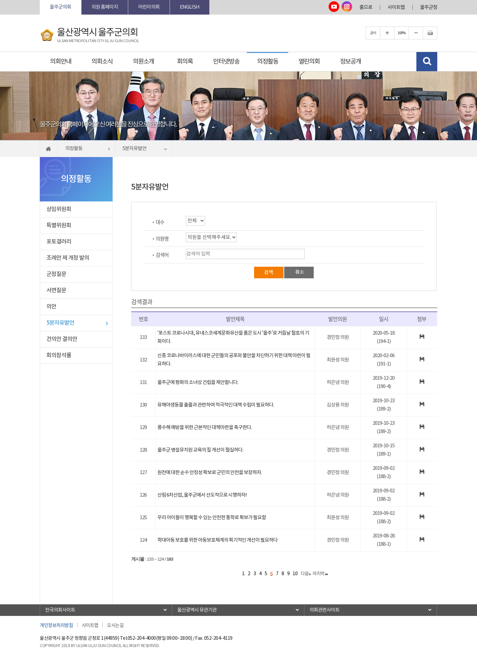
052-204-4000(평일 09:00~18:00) (160, 638)
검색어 (162, 254)
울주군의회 (60, 7)
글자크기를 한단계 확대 (387, 33)
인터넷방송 (226, 61)
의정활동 (267, 61)
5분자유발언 (60, 323)
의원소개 (143, 61)
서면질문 (56, 290)
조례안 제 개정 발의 (67, 258)
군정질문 (56, 274)
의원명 (162, 238)
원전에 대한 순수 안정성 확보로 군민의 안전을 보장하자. (209, 472)
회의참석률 (58, 355)
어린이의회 (149, 7)
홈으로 (365, 7)
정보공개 (350, 61)
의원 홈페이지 (104, 7)
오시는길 (115, 625)
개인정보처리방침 (56, 625)
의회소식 (102, 61)
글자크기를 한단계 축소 (416, 33)
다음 (305, 573)
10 (295, 573)
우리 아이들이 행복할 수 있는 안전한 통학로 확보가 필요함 (211, 517)
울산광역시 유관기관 (197, 610)
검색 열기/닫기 (426, 61)
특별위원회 (58, 225)
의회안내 (60, 61)
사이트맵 (396, 7)
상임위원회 (58, 209)
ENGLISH (189, 7)
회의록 (185, 61)
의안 (51, 306)
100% (401, 33)
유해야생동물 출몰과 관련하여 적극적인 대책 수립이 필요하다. (215, 405)
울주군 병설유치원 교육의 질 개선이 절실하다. (200, 450)
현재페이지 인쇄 (430, 33)
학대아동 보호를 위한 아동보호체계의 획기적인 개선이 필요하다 (217, 540)
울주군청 (428, 7)
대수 (160, 222)
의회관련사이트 (324, 610)
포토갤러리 (58, 242)
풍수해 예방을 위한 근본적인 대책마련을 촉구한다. (204, 427)
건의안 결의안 (61, 339)
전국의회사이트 (60, 610)
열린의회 (309, 61)
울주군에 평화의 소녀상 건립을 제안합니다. (197, 382)
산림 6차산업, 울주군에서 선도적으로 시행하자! (202, 495)
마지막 (319, 573)
